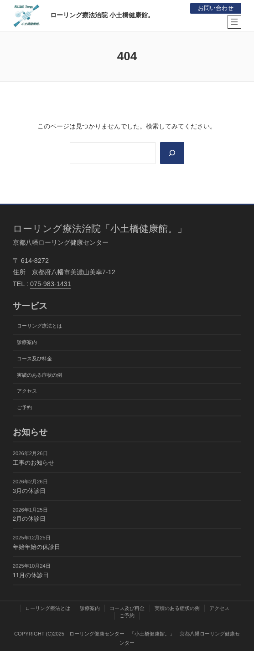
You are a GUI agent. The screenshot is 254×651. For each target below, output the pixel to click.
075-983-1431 (50, 283)
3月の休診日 (29, 490)
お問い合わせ (215, 8)
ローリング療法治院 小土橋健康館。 (102, 15)
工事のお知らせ (33, 462)
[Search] (172, 153)
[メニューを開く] (234, 22)
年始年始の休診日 (36, 546)
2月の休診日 (29, 519)
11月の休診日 (31, 575)
